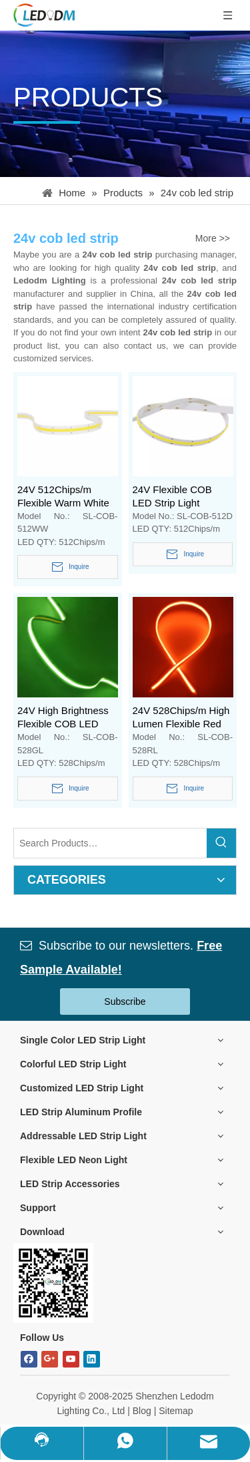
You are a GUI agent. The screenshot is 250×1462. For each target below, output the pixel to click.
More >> (212, 238)
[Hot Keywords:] (221, 843)
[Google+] (49, 1359)
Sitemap (176, 1410)
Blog (142, 1410)
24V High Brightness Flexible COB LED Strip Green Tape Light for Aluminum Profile (67, 718)
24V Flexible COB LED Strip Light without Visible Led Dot (174, 497)
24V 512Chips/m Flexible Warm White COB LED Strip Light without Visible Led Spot (63, 497)
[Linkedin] (91, 1359)
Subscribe (124, 1001)
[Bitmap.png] (53, 1283)
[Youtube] (71, 1359)
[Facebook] (29, 1359)
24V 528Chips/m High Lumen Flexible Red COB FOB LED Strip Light (181, 718)
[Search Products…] (110, 843)
